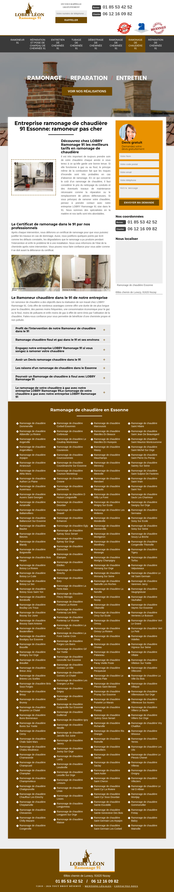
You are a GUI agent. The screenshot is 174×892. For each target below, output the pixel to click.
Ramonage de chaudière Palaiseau (107, 653)
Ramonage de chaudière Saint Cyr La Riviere (107, 788)
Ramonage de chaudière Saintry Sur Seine (144, 464)
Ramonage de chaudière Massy (107, 448)
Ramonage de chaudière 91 (135, 44)
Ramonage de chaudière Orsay (107, 638)
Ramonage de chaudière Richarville (107, 725)
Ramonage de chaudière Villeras (144, 764)
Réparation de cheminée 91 (155, 44)
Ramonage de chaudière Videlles (144, 638)
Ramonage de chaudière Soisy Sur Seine (144, 527)
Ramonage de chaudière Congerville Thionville (144, 543)
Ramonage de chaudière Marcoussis (107, 425)
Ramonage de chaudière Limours (70, 781)
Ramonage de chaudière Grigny (70, 690)
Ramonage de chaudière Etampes (70, 556)
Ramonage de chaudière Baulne (33, 527)
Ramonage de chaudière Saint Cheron (107, 780)
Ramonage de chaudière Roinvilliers (107, 748)
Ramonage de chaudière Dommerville (33, 425)
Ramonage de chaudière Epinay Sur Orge (70, 540)
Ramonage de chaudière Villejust (144, 685)
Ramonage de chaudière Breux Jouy (33, 669)
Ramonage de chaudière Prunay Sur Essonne (107, 693)
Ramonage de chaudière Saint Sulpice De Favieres (145, 472)
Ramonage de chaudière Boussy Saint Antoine (33, 622)
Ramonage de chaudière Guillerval (70, 713)
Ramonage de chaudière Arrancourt (33, 464)
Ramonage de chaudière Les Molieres (109, 511)
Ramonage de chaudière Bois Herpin (35, 559)
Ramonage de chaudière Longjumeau (70, 805)
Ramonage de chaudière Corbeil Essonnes (70, 425)
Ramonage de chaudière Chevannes (33, 811)
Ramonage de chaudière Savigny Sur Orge (144, 504)
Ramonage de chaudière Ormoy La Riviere (107, 630)
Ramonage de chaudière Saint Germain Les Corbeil (108, 827)
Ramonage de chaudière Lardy (70, 758)
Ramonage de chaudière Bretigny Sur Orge (33, 653)
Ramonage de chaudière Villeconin (144, 669)
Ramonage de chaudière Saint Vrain (144, 480)
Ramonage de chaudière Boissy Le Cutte (33, 574)
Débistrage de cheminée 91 (95, 44)
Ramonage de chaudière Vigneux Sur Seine (144, 646)
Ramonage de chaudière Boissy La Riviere (33, 567)
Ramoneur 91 (17, 41)
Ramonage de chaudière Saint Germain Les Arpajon (108, 819)
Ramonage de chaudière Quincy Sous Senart (107, 717)
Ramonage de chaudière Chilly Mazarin (33, 819)
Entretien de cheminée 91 (58, 44)
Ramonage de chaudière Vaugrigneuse (144, 590)
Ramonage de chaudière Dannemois (70, 488)
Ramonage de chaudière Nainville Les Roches (107, 582)
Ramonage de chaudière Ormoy (107, 622)
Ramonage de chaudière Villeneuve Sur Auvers (144, 701)
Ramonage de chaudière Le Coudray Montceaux (71, 440)
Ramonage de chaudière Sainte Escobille (107, 803)
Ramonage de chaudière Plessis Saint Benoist (107, 685)
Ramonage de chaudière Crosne (70, 480)
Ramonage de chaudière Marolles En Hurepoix (107, 440)
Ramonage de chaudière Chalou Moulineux (33, 748)
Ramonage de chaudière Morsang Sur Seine (107, 574)
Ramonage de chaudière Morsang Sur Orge (107, 567)
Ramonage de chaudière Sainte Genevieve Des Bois (108, 811)
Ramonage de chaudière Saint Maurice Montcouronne (146, 440)
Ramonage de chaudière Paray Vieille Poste (107, 661)
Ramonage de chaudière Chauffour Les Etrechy (33, 795)
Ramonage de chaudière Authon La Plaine (33, 480)
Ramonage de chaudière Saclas (107, 756)
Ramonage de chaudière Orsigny (144, 772)
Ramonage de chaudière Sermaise (144, 511)
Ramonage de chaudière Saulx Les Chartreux (144, 496)
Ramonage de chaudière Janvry (70, 742)
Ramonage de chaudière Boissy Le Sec (33, 582)
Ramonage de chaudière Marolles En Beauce (107, 433)
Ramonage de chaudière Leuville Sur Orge (70, 774)
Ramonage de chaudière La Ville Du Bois (146, 677)
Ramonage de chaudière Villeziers (144, 780)
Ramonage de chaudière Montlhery (107, 543)
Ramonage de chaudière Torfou (144, 559)
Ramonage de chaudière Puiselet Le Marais (107, 701)
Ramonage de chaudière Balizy (144, 819)
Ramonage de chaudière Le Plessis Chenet (146, 756)
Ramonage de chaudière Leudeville (70, 766)
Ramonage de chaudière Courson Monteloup (70, 472)
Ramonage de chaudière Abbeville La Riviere (33, 433)
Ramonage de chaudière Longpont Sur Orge (70, 813)
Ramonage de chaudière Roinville (107, 740)
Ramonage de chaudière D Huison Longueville (71, 496)
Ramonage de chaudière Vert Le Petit (146, 630)
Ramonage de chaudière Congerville (33, 827)
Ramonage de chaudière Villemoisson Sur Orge (144, 693)
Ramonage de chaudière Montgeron (107, 535)
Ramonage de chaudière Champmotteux (33, 780)
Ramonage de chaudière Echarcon (70, 519)
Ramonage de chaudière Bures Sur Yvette (33, 725)
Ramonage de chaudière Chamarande (33, 756)
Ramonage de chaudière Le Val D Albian (146, 788)
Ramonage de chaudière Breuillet (33, 661)
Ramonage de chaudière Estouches (70, 548)
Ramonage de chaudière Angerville (33, 440)
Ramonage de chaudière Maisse (70, 821)
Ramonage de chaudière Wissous (144, 732)
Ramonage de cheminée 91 (116, 44)
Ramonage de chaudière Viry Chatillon (146, 725)
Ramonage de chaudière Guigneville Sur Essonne (70, 706)
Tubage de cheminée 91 (76, 44)
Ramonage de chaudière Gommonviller (144, 803)
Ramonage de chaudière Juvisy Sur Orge (70, 750)
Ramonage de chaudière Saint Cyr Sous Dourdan (107, 795)
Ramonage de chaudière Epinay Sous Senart (70, 532)
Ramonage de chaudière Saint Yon (144, 488)
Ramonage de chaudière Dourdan (70, 504)
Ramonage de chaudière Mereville (107, 472)
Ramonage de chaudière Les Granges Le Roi (72, 682)
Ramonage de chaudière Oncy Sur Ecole (107, 614)
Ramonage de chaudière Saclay (107, 764)
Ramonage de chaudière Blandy (33, 543)
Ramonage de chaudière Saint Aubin (107, 772)
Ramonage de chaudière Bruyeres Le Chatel (33, 709)
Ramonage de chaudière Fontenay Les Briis (70, 611)
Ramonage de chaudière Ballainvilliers (33, 511)
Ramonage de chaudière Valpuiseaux (144, 567)
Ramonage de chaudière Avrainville (33, 504)
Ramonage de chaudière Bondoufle (33, 598)
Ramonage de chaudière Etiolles (70, 564)
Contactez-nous (126, 886)
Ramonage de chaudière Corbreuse (70, 433)
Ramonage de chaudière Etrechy (70, 571)
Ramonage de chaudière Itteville (70, 726)
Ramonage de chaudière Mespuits (107, 488)
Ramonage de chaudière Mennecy (107, 464)
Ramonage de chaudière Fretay (144, 811)
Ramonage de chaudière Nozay (107, 598)
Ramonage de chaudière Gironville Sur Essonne (70, 658)
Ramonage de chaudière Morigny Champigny (107, 559)
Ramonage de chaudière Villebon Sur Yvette (144, 661)
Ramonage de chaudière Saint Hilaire (144, 425)
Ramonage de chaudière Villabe (144, 653)
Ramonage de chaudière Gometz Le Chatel (70, 674)
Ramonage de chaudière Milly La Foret (107, 496)
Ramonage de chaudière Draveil (70, 511)
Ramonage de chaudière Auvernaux (33, 488)
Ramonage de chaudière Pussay (107, 709)
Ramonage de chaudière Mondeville (107, 519)
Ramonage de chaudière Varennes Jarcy (144, 582)
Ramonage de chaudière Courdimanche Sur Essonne (71, 464)
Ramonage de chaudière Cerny (33, 732)
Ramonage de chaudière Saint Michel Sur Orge (144, 448)
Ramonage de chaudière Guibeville (70, 698)
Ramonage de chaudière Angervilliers (33, 448)
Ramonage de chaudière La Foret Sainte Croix (71, 635)
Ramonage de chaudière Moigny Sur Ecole (107, 504)
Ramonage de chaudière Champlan (33, 772)
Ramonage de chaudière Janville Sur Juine (70, 734)
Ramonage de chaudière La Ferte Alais (71, 587)
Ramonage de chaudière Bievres (33, 535)
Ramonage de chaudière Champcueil (33, 764)
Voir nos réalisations (87, 91)
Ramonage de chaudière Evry (70, 579)
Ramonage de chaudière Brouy (33, 693)
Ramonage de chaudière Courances (70, 448)
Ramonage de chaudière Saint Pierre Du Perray (144, 456)
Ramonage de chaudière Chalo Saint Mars (33, 740)
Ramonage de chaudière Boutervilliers (33, 630)
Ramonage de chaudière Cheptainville (33, 803)
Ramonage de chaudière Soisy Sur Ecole (144, 519)
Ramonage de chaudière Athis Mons (33, 472)
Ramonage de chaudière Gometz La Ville (70, 666)
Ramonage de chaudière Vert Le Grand (146, 622)
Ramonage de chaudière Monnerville (107, 527)
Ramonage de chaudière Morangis (107, 551)
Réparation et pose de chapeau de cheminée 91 (38, 44)
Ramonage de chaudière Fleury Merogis (70, 595)
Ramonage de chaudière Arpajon (33, 456)
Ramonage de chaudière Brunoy (33, 701)
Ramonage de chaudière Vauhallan (144, 598)
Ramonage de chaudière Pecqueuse (107, 669)
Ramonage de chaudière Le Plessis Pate (108, 677)
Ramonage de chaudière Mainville (144, 827)
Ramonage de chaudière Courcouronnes (70, 456)
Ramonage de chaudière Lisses (70, 797)
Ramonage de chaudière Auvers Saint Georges (33, 496)
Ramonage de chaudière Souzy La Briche (144, 535)
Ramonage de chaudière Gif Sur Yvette (71, 650)
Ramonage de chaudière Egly (72, 525)
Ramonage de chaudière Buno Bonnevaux (33, 717)
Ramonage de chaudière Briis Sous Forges (35, 685)
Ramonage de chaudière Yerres (144, 740)
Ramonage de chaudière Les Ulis (146, 748)
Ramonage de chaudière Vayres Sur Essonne (144, 606)
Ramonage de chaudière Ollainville (107, 606)
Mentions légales (98, 886)
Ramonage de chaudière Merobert (107, 480)
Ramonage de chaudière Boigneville (33, 551)
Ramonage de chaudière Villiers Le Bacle (144, 709)
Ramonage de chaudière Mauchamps (107, 456)
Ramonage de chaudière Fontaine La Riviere (70, 603)
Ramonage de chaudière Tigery (144, 551)
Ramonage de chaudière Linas (70, 789)
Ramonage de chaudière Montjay (144, 795)
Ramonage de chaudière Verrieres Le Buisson (144, 614)
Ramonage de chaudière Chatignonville (33, 788)
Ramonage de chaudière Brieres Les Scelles (33, 677)
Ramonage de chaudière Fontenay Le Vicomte (70, 619)
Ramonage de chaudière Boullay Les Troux (33, 606)
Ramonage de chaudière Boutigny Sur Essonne (33, 638)
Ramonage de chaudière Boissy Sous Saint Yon (33, 590)
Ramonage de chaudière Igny (72, 719)
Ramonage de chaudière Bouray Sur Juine (33, 614)
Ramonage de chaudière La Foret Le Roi (71, 627)
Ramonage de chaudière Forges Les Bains (70, 643)
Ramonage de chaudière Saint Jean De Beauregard (145, 433)
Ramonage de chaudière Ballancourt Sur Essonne (33, 519)
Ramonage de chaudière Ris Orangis (109, 732)
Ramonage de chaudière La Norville (108, 590)
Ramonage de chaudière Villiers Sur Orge (144, 717)
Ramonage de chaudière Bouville (33, 646)
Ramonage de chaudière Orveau (107, 646)
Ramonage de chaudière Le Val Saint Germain (146, 574)
